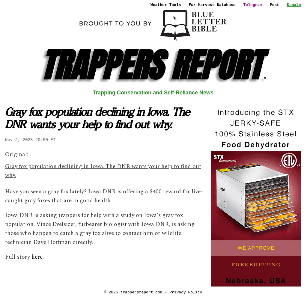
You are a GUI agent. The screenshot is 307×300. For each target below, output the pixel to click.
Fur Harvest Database (212, 4)
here (37, 257)
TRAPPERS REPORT (153, 65)
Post (274, 4)
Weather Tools (166, 4)
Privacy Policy (185, 292)
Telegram (252, 4)
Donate (294, 4)
